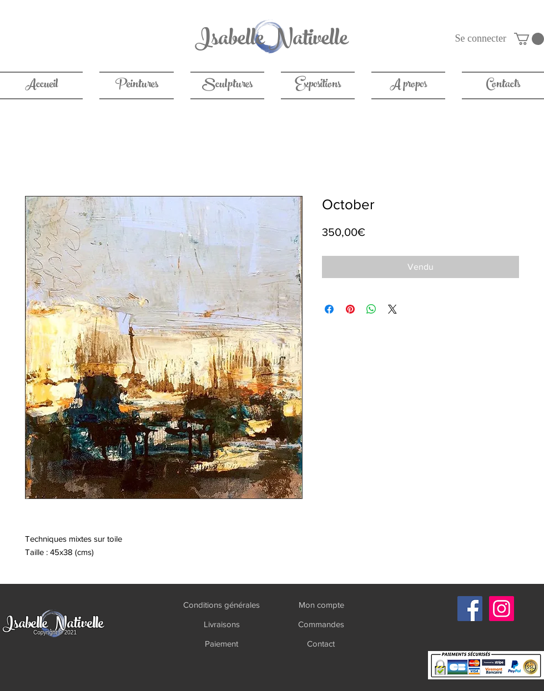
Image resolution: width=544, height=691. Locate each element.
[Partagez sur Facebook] (329, 309)
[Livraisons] (221, 624)
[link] (529, 39)
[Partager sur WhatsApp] (371, 309)
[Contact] (321, 643)
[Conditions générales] (221, 605)
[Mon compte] (321, 605)
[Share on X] (392, 309)
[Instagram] (501, 608)
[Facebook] (469, 608)
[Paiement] (221, 643)
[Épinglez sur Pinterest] (350, 309)
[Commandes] (321, 624)
